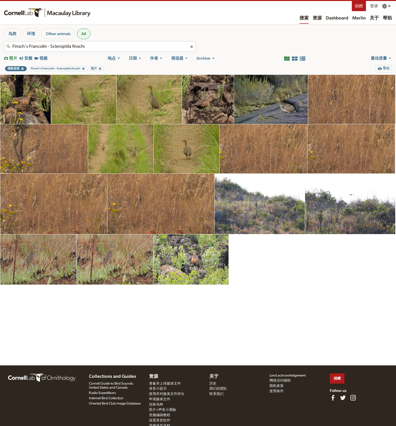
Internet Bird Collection (106, 398)
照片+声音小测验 (162, 410)
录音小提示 (158, 388)
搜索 (304, 18)
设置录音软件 (159, 420)
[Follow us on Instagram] (353, 398)
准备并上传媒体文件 (165, 383)
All (83, 34)
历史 (212, 383)
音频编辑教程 (159, 415)
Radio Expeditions (102, 393)
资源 (317, 18)
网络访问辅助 (280, 380)
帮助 (387, 18)
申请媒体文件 (159, 399)
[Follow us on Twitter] (343, 398)
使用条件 (276, 391)
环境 (31, 34)
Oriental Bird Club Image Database (115, 403)
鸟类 (12, 34)
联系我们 (216, 394)
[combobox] (100, 46)
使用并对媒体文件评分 (166, 394)
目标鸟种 (156, 404)
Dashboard (337, 18)
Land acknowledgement (287, 375)
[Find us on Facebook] (333, 398)
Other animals (58, 34)
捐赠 (359, 6)
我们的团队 (218, 388)
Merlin (359, 18)
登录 (374, 6)
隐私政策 (276, 386)
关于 (374, 18)
